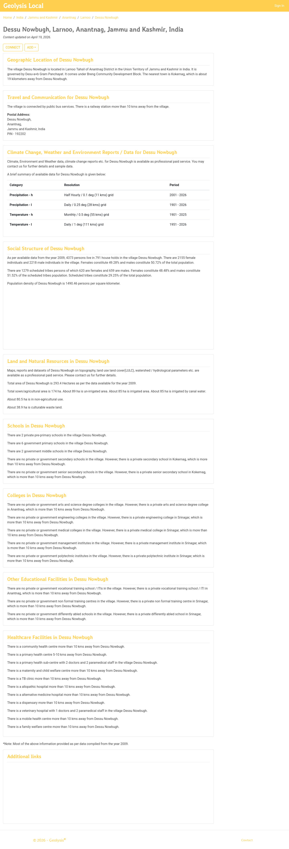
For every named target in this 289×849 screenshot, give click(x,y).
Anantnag (69, 17)
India (19, 17)
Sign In (279, 6)
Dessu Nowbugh (106, 17)
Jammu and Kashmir (43, 17)
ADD (30, 47)
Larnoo (85, 17)
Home (7, 17)
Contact (247, 840)
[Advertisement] (108, 317)
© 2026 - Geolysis (49, 840)
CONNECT (13, 47)
